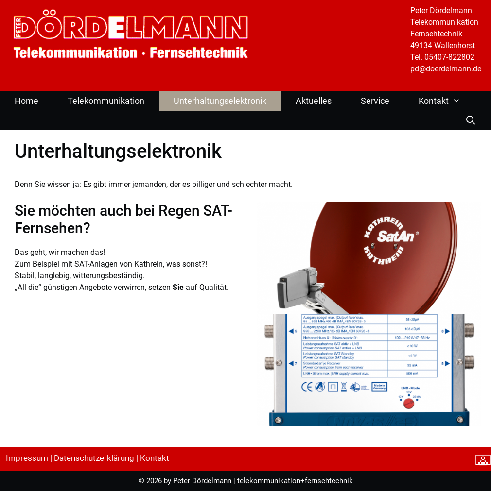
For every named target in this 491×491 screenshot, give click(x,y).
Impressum (27, 458)
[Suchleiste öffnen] (471, 120)
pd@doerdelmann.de (445, 68)
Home (26, 101)
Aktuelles (314, 101)
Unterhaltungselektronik (220, 101)
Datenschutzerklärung (94, 458)
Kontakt (444, 101)
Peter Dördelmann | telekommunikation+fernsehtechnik (263, 480)
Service (375, 101)
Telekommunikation (106, 101)
